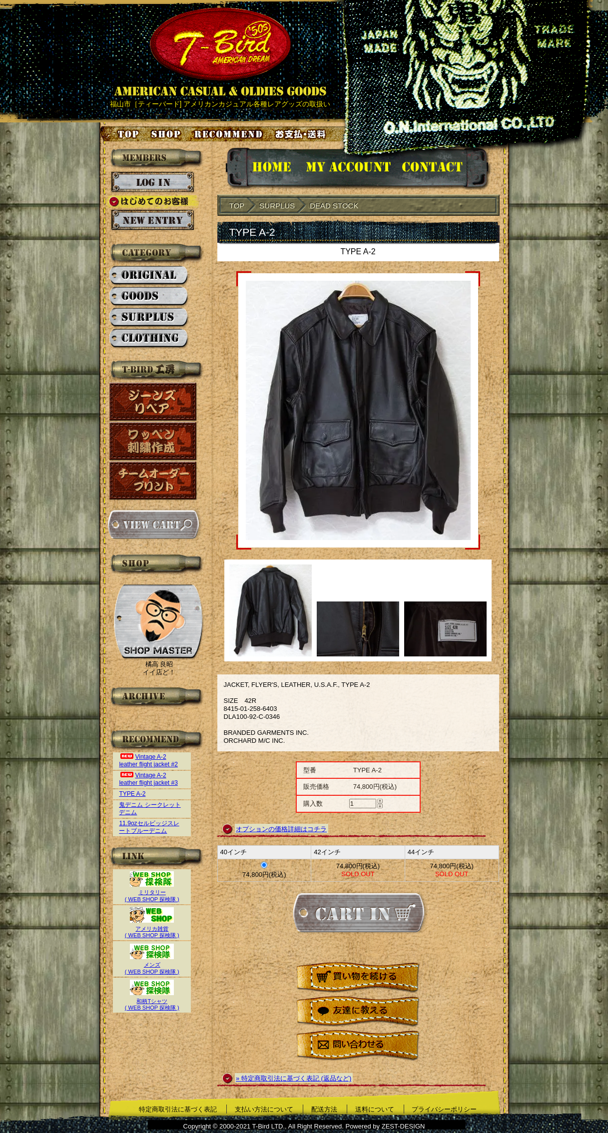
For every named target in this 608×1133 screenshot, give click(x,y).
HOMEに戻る (261, 168)
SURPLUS (149, 317)
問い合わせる (358, 1046)
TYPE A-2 (132, 793)
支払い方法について (264, 1109)
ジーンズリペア (153, 402)
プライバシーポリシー (444, 1109)
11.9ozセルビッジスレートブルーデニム (149, 827)
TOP (237, 205)
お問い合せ (444, 168)
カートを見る (153, 525)
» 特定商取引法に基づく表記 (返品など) (293, 1078)
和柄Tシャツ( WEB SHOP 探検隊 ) (152, 1001)
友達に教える (358, 1012)
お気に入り (230, 133)
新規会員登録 (152, 220)
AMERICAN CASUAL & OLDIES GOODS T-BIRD (220, 51)
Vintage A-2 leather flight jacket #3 (148, 779)
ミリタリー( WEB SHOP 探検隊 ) (152, 892)
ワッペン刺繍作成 (153, 441)
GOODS (149, 296)
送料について (374, 1109)
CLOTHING (149, 338)
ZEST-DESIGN (403, 1126)
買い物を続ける (358, 978)
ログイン (152, 182)
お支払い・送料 (302, 133)
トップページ (120, 133)
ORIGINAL (149, 275)
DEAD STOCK (334, 205)
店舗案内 (167, 133)
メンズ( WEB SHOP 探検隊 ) (152, 965)
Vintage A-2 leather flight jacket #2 (148, 760)
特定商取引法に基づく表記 (178, 1109)
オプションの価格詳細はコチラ (281, 829)
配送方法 (324, 1109)
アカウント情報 (347, 168)
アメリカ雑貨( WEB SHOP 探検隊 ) (152, 928)
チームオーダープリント (153, 481)
